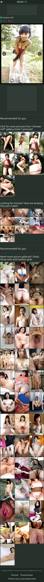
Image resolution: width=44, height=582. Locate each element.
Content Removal (27, 575)
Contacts (14, 575)
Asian (22, 2)
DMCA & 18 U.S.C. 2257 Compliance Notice (22, 579)
